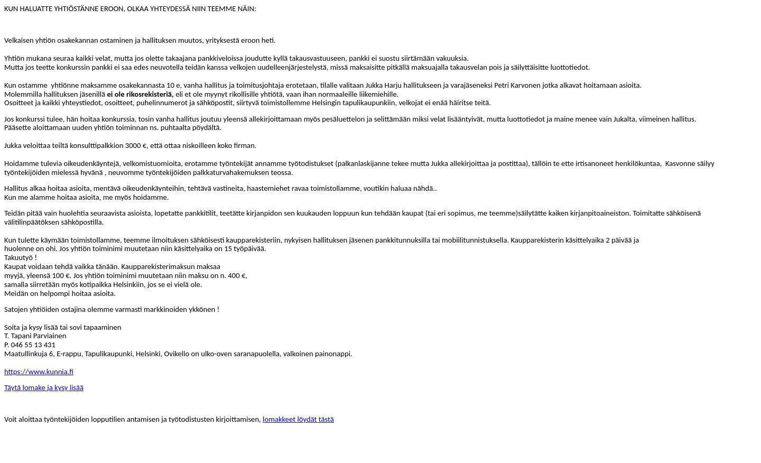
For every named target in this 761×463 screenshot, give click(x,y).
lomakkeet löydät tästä (298, 419)
